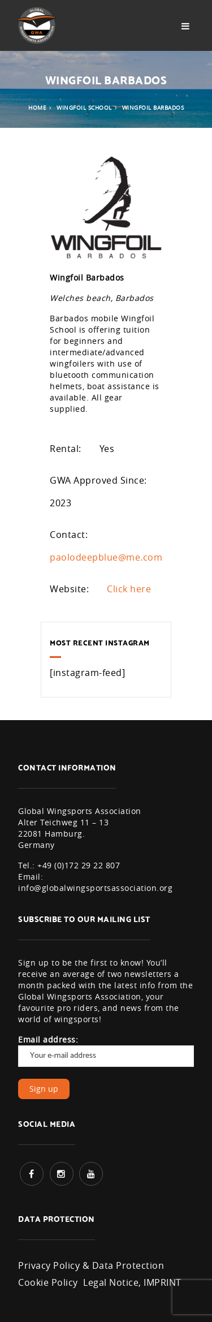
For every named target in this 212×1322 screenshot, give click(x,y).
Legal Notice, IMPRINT (132, 1282)
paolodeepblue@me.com (106, 557)
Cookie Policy (48, 1282)
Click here (129, 589)
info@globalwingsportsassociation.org (95, 887)
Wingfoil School (84, 107)
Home (37, 107)
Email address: (106, 1050)
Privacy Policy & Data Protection (91, 1265)
